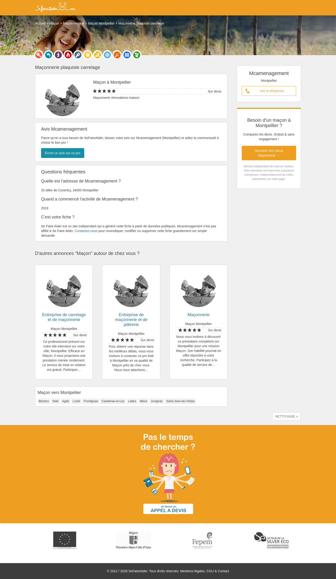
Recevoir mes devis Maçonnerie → (269, 153)
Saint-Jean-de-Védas (180, 401)
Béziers (44, 401)
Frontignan (91, 401)
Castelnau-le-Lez (113, 401)
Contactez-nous (86, 231)
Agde (65, 401)
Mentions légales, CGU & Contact (204, 571)
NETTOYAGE (285, 416)
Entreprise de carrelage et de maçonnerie (64, 317)
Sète (55, 401)
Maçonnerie (199, 314)
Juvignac (157, 401)
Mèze (143, 401)
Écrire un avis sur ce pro (62, 153)
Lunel (76, 401)
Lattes (132, 401)
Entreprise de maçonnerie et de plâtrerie (131, 319)
